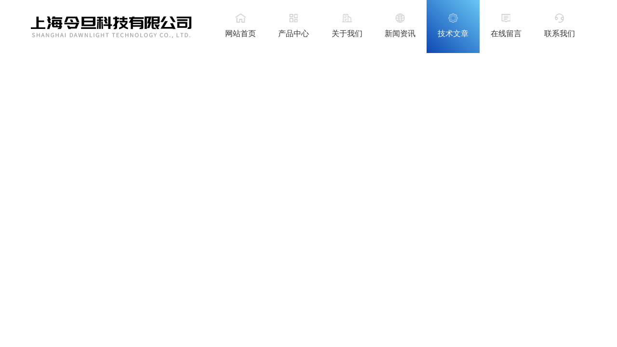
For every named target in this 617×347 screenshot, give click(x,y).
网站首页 (240, 33)
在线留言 (506, 33)
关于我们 (347, 33)
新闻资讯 (400, 33)
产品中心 (293, 33)
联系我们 (559, 33)
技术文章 (453, 33)
